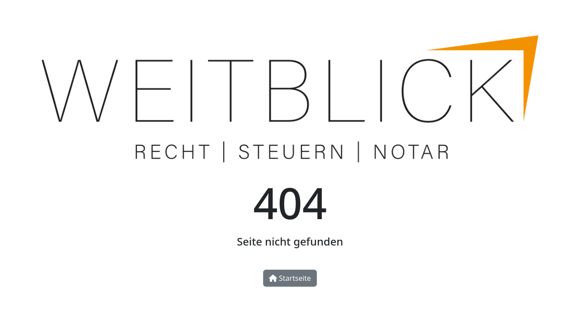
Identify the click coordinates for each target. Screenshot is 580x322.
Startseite (290, 278)
